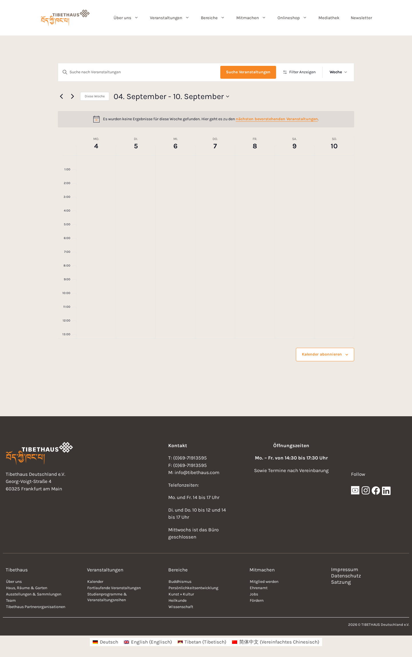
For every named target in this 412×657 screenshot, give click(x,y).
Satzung (341, 582)
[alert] (206, 119)
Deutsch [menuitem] (109, 642)
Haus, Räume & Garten (26, 587)
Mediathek (328, 17)
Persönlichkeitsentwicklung (193, 587)
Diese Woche (95, 96)
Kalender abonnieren (322, 354)
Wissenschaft (181, 606)
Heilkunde (178, 600)
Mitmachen (254, 17)
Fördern (257, 600)
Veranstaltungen (172, 17)
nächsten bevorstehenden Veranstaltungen (277, 119)
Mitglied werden (264, 581)
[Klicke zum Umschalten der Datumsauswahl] (171, 96)
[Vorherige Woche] (61, 96)
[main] (206, 225)
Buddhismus (180, 581)
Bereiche (216, 17)
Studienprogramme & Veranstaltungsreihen (107, 597)
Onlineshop (295, 17)
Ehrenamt (259, 587)
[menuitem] (105, 642)
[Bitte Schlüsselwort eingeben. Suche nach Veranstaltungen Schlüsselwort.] (139, 72)
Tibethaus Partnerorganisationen (35, 606)
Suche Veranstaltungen (248, 72)
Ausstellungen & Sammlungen (33, 594)
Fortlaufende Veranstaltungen (114, 587)
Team (11, 600)
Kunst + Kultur (181, 594)
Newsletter (361, 17)
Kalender (95, 581)
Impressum (344, 569)
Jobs (254, 594)
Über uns (129, 17)
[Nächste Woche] (72, 96)
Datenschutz (346, 576)
